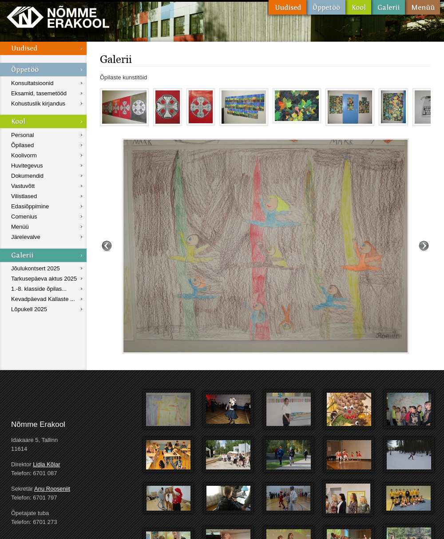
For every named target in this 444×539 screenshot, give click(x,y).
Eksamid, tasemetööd (39, 93)
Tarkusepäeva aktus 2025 (44, 278)
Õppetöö (325, 7)
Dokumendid (27, 175)
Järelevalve (25, 237)
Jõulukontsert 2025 (35, 268)
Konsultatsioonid (32, 83)
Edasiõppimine (30, 206)
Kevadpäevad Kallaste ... (43, 299)
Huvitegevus (27, 165)
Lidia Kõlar (46, 464)
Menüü (422, 7)
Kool (358, 7)
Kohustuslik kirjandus (38, 103)
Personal (22, 135)
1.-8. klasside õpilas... (39, 288)
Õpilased (22, 145)
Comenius (24, 216)
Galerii (388, 7)
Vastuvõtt (23, 186)
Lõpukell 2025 (29, 309)
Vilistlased (24, 196)
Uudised (287, 7)
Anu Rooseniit (52, 488)
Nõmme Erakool (58, 16)
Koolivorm (24, 155)
